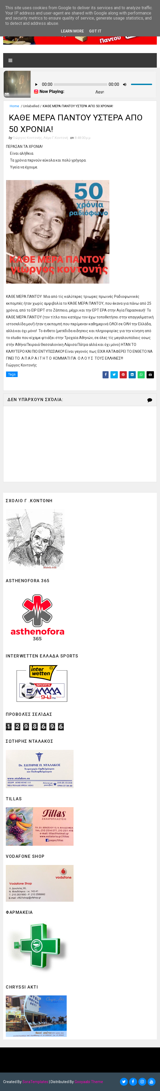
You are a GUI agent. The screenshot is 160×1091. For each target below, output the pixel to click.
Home (14, 106)
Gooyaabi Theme (89, 1082)
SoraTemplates (35, 1082)
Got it (95, 31)
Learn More (72, 31)
